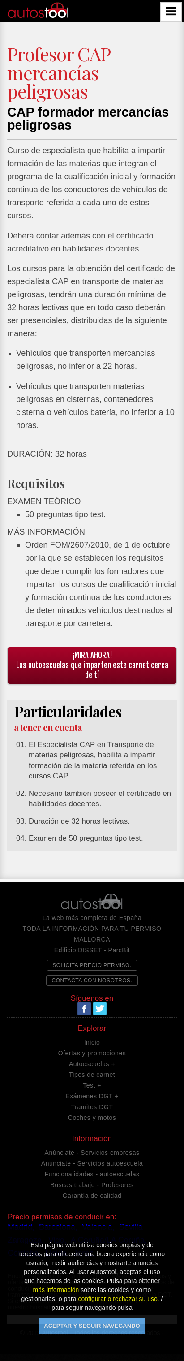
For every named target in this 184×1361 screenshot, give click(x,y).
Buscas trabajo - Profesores (91, 1184)
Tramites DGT (92, 1106)
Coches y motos (92, 1117)
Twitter (100, 1008)
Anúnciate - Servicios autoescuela (92, 1163)
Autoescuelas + (92, 1063)
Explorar (92, 1028)
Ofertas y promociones (92, 1053)
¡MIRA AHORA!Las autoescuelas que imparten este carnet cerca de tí (92, 665)
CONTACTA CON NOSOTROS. (92, 980)
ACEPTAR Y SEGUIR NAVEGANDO (92, 1325)
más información (56, 1289)
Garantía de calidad (92, 1195)
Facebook (84, 1008)
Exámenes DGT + (91, 1096)
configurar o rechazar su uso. (118, 1298)
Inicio (92, 1042)
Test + (92, 1085)
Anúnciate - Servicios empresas (92, 1152)
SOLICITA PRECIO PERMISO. (91, 965)
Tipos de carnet (92, 1074)
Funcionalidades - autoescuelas (92, 1174)
